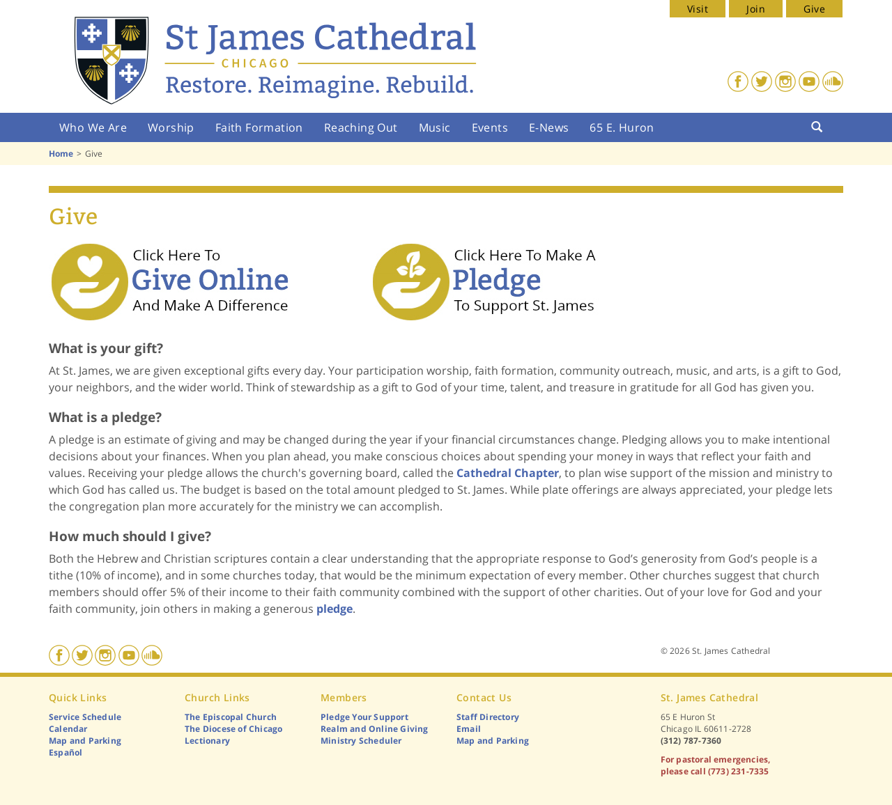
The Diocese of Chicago (233, 729)
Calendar (68, 729)
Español (65, 752)
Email (468, 729)
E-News (549, 127)
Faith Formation (259, 127)
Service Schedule (85, 717)
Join (755, 8)
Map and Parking (85, 741)
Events (490, 127)
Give (814, 8)
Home (61, 153)
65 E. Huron (622, 127)
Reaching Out (361, 127)
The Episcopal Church (231, 717)
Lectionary (207, 741)
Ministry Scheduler (361, 741)
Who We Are (93, 127)
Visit (697, 8)
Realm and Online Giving (375, 729)
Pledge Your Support (364, 717)
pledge (334, 608)
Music (435, 127)
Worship (171, 127)
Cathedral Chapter (507, 472)
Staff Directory (487, 717)
